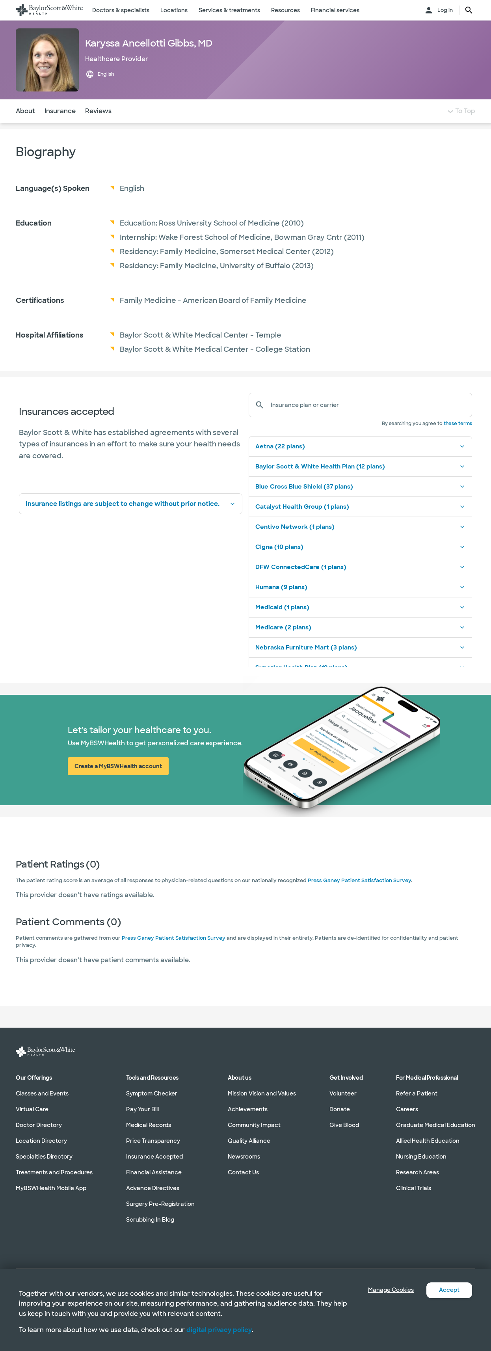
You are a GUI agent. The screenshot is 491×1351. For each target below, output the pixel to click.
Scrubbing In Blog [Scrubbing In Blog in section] (150, 1219)
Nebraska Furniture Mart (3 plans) (360, 663)
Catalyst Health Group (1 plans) (360, 522)
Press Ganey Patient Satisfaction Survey (359, 896)
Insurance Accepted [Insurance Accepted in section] (154, 1156)
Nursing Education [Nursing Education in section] (421, 1156)
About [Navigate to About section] (25, 127)
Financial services (335, 10)
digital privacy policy (219, 1330)
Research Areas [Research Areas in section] (417, 1172)
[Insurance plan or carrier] (368, 421)
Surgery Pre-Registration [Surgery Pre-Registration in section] (160, 1203)
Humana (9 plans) (360, 602)
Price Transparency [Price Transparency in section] (153, 1140)
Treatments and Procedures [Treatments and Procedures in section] (54, 1172)
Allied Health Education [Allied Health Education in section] (427, 1140)
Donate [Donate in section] (339, 1109)
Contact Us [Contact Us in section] (243, 1172)
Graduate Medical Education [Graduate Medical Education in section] (435, 1125)
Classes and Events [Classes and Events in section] (42, 1093)
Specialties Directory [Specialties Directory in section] (44, 1156)
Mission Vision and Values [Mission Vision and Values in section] (262, 1093)
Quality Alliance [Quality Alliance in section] (249, 1140)
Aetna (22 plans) (360, 462)
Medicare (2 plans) (360, 643)
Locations (174, 10)
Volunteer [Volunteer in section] (343, 1093)
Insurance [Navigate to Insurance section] (60, 127)
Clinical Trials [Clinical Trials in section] (413, 1188)
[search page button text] (469, 10)
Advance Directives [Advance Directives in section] (152, 1188)
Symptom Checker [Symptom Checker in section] (151, 1093)
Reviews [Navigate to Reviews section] (98, 127)
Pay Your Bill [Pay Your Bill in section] (142, 1109)
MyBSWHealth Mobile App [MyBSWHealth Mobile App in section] (51, 1188)
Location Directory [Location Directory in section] (41, 1140)
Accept (447, 1290)
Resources (285, 10)
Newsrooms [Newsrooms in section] (244, 1156)
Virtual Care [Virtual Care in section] (32, 1109)
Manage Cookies (385, 1290)
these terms (458, 439)
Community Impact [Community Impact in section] (254, 1125)
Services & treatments (229, 10)
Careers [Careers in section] (407, 1109)
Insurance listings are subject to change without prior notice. (131, 519)
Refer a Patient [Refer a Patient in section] (416, 1093)
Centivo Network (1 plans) (360, 542)
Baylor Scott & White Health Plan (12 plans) (360, 482)
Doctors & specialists (120, 10)
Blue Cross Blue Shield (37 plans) (360, 502)
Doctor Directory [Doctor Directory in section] (39, 1125)
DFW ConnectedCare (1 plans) (360, 582)
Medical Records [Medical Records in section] (148, 1125)
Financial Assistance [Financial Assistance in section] (154, 1172)
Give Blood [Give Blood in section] (344, 1125)
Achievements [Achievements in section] (248, 1109)
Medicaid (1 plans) (360, 623)
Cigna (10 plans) (360, 562)
